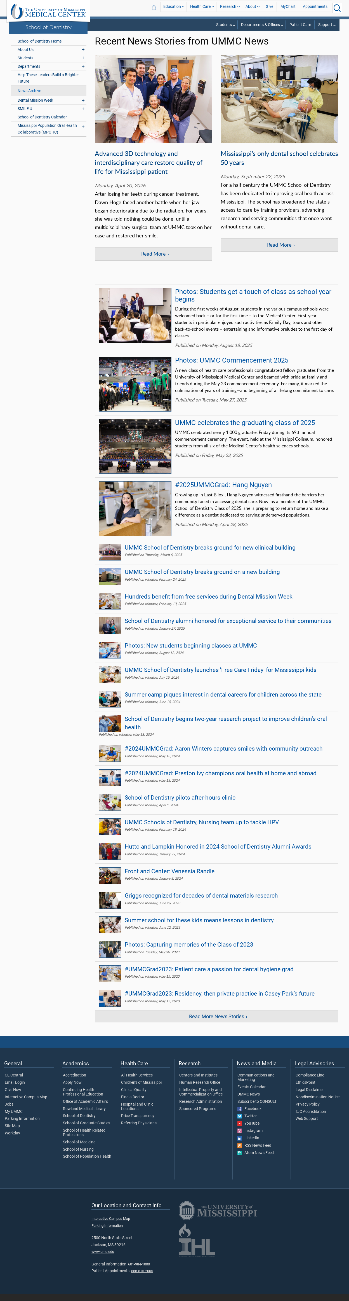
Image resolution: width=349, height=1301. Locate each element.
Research (228, 8)
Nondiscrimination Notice (317, 1104)
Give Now (13, 1097)
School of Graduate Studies (86, 1130)
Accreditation (74, 1082)
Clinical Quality (134, 1097)
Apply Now (72, 1090)
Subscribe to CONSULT (257, 1109)
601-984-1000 (139, 1271)
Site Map (12, 1133)
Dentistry (330, 36)
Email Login (15, 1090)
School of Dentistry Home (40, 48)
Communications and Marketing (256, 1084)
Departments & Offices (260, 24)
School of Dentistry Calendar (42, 124)
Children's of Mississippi (141, 1090)
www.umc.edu (102, 1259)
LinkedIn (248, 1145)
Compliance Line (310, 1082)
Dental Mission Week (35, 107)
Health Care (200, 8)
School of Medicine (79, 1149)
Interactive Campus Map (26, 1104)
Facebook (249, 1116)
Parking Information (22, 1126)
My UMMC (14, 1119)
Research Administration (200, 1109)
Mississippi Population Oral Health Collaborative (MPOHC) (47, 136)
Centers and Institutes (198, 1082)
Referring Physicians (139, 1130)
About (251, 8)
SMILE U (25, 116)
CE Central (14, 1082)
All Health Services (137, 1082)
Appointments (315, 8)
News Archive (29, 98)
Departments (29, 73)
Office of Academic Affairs (85, 1109)
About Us (26, 57)
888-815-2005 (142, 1278)
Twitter (247, 1123)
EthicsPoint (305, 1090)
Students (224, 24)
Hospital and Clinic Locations (137, 1114)
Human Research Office (199, 1090)
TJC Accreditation (311, 1119)
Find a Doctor (132, 1104)
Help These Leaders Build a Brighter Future (48, 85)
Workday (12, 1140)
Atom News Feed (255, 1160)
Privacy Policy (308, 1112)
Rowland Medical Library (84, 1116)
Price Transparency (137, 1123)
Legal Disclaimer (310, 1097)
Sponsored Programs (197, 1116)
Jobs (9, 1112)
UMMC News (248, 1101)
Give (269, 8)
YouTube (248, 1131)
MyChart (288, 8)
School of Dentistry (48, 27)
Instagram (250, 1138)
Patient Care (300, 24)
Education (172, 8)
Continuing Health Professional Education (83, 1099)
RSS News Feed (254, 1153)
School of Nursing (78, 1157)
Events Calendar (251, 1094)
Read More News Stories (216, 1024)
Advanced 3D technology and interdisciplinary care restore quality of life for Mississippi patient (148, 169)
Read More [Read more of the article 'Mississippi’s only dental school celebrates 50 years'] (279, 252)
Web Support (307, 1126)
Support (325, 24)
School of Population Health (87, 1164)
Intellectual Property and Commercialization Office (201, 1099)
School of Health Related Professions (84, 1140)
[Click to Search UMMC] (337, 8)
